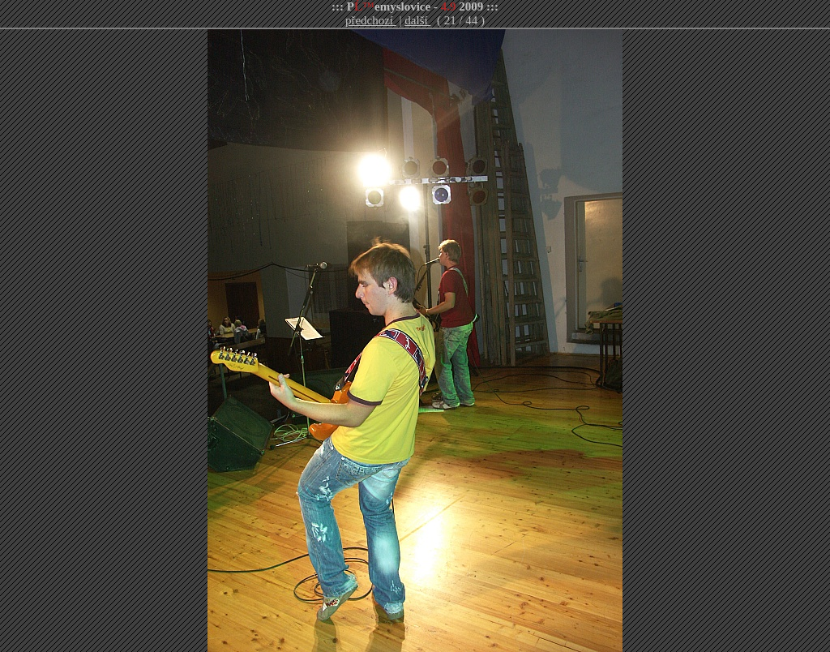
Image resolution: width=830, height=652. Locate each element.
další (417, 20)
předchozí (370, 20)
